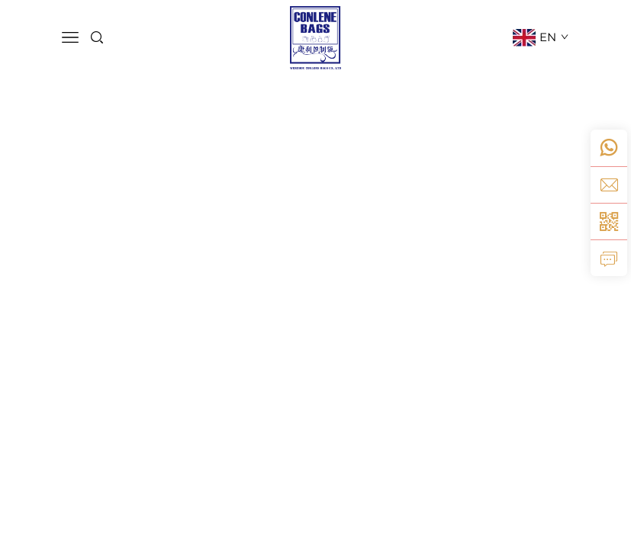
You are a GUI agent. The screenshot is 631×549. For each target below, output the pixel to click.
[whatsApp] (609, 148)
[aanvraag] (609, 257)
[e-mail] (609, 184)
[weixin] (609, 221)
